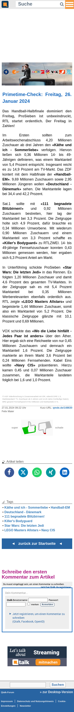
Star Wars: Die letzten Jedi (24, 525)
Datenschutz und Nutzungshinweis (35, 701)
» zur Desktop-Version (56, 692)
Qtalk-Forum (7, 692)
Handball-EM (60, 507)
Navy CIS (48, 530)
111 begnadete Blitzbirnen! (24, 516)
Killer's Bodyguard (18, 521)
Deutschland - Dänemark (22, 512)
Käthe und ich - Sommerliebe (26, 507)
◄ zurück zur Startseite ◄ (37, 543)
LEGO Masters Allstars (21, 530)
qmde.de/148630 (62, 407)
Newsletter (25, 706)
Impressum (7, 701)
